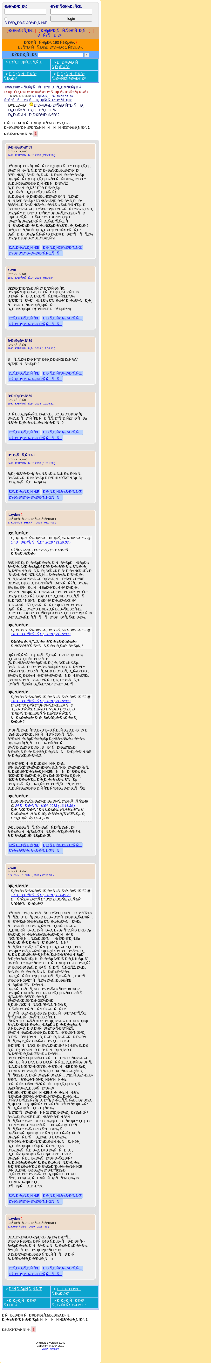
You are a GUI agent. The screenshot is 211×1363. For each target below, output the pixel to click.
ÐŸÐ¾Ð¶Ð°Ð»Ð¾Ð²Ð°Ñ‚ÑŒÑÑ (35, 253)
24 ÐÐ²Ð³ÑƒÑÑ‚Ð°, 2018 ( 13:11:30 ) (31, 463)
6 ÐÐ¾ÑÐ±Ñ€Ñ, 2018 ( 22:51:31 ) (31, 875)
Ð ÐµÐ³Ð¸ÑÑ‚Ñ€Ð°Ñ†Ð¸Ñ (64, 31)
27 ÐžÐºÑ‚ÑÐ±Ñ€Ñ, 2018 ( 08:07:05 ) (32, 522)
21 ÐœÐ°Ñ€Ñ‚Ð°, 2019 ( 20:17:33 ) (28, 1226)
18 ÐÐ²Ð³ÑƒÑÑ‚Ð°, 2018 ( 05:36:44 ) (31, 277)
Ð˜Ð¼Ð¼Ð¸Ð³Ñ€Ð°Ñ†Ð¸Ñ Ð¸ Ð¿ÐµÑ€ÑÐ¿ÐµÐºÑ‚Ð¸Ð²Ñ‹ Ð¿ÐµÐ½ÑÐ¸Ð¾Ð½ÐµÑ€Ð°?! (46, 110)
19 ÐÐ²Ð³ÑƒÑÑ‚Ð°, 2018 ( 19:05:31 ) (31, 403)
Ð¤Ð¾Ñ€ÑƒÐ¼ (21, 31)
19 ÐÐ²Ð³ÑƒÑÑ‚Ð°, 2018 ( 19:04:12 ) (31, 348)
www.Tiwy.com (50, 1348)
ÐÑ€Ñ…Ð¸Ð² (50, 35)
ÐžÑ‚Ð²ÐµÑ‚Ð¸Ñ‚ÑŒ (25, 62)
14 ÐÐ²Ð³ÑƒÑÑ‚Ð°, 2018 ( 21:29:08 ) (31, 155)
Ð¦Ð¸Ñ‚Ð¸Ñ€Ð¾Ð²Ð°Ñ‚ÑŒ (62, 247)
